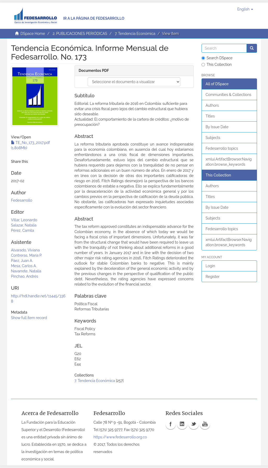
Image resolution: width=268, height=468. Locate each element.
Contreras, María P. (26, 255)
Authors (212, 105)
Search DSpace (217, 58)
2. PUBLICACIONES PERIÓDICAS (80, 33)
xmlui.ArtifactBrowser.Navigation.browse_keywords (229, 161)
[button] (245, 9)
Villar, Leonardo (24, 220)
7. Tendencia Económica (135, 33)
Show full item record (29, 318)
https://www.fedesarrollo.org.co (120, 437)
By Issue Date (217, 127)
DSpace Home (32, 33)
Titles (210, 116)
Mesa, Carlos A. (24, 266)
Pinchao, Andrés (24, 276)
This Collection (217, 64)
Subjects (213, 138)
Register (213, 277)
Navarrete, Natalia (26, 271)
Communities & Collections (229, 95)
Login (210, 266)
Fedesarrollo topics (222, 148)
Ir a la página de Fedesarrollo (93, 18)
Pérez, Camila (22, 230)
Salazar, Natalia (23, 225)
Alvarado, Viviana (25, 250)
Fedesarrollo (21, 200)
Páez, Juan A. (22, 261)
